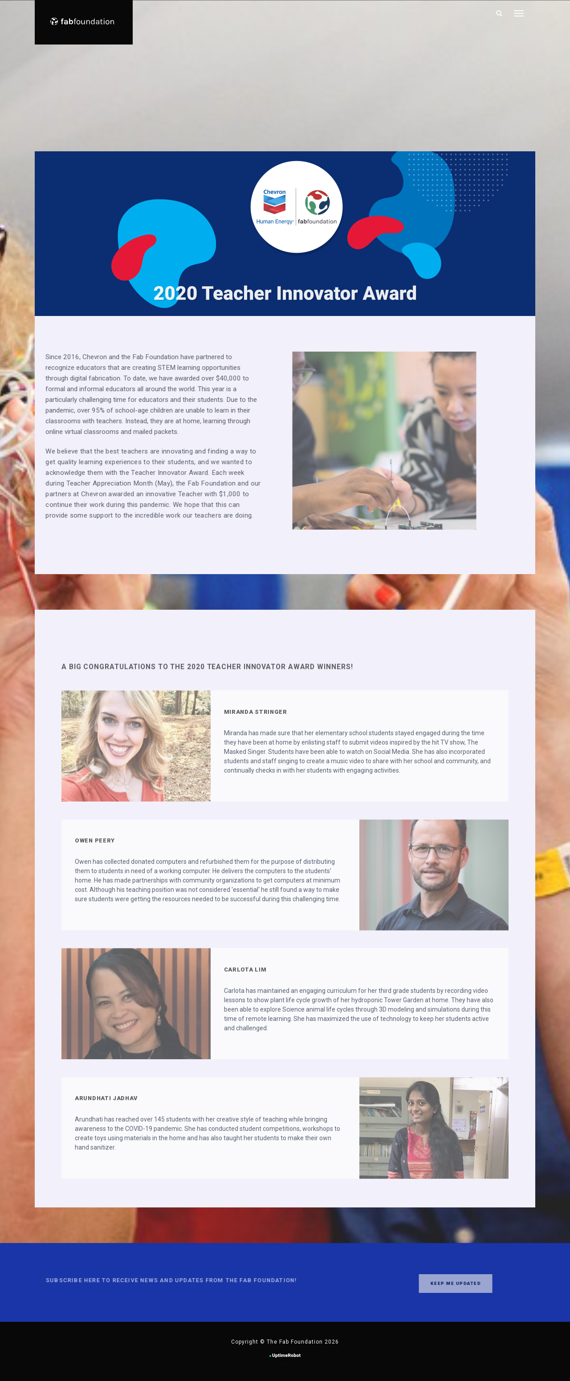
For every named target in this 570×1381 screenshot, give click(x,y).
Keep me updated (431, 1283)
